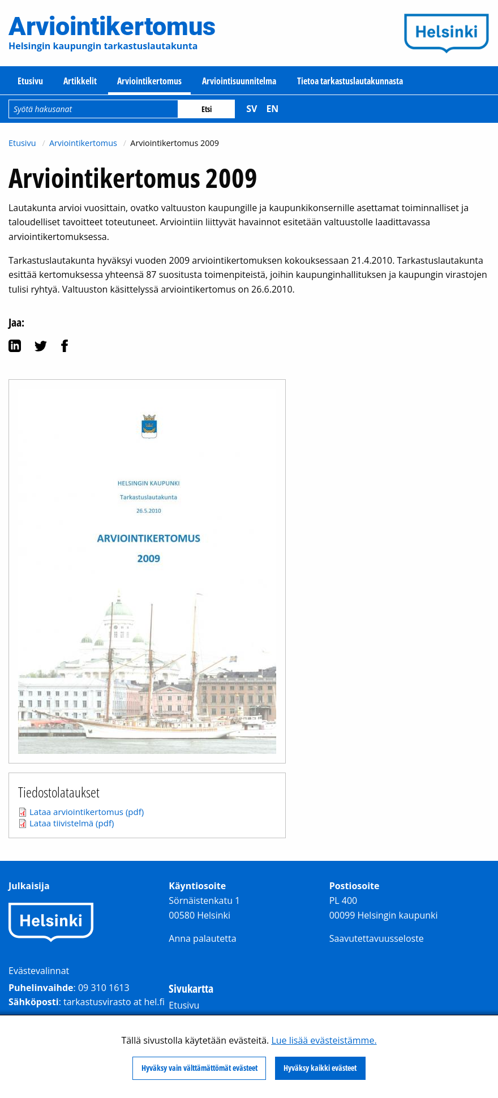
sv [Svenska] (251, 108)
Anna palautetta (202, 938)
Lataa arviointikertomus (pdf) (86, 811)
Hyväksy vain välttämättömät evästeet (199, 1067)
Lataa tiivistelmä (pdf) (71, 823)
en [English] (272, 108)
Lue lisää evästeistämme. (323, 1040)
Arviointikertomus (149, 81)
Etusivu (30, 81)
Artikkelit (80, 81)
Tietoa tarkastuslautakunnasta (350, 81)
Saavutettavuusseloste (376, 938)
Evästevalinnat (38, 970)
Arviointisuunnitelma (239, 81)
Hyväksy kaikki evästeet (320, 1067)
